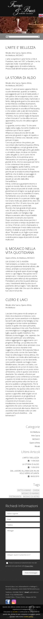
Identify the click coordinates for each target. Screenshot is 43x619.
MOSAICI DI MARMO (30, 493)
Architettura (35, 432)
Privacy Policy (29, 566)
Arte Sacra (35, 435)
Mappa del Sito (31, 597)
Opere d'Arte (34, 443)
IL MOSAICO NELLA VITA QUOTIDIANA (20, 250)
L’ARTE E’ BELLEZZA (20, 47)
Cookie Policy (10, 597)
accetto (15, 612)
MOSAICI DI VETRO (31, 496)
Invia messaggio (31, 573)
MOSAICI (36, 439)
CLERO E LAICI (17, 299)
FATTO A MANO (24, 490)
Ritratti (37, 446)
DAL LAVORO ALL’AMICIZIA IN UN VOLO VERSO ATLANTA (24, 472)
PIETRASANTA (15, 496)
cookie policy (28, 617)
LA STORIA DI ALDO (21, 77)
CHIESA (36, 490)
